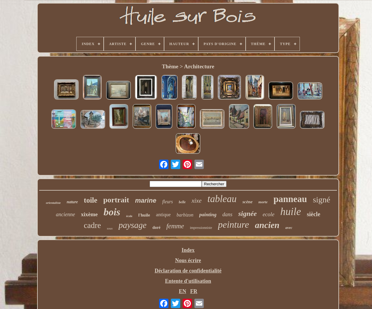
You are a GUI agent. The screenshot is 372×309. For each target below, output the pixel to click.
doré (156, 227)
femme (175, 226)
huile (290, 211)
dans (227, 214)
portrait (116, 200)
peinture (233, 224)
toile (90, 200)
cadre (92, 225)
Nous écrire (188, 260)
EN (182, 291)
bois (112, 211)
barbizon (185, 214)
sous (110, 228)
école (129, 216)
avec (288, 227)
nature (72, 202)
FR (193, 291)
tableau (222, 199)
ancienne (65, 214)
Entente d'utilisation (188, 281)
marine (145, 200)
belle (182, 202)
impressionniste (201, 228)
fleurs (167, 201)
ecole (269, 214)
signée (247, 213)
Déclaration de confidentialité (188, 271)
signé (321, 199)
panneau (290, 199)
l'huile (144, 215)
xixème (89, 214)
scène (247, 201)
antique (163, 214)
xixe (196, 200)
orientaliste (53, 202)
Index (187, 250)
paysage (132, 225)
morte (262, 202)
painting (207, 214)
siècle (313, 214)
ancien (267, 225)
